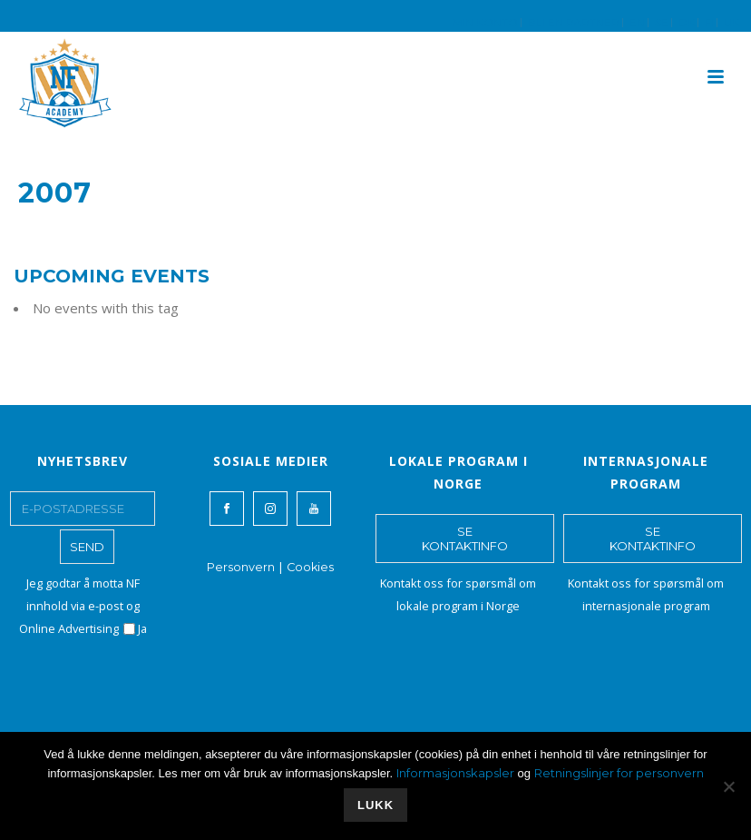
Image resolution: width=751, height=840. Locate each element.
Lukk (375, 805)
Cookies (310, 567)
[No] (728, 786)
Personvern (241, 567)
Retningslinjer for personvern (619, 773)
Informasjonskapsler (455, 773)
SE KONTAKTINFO (465, 538)
